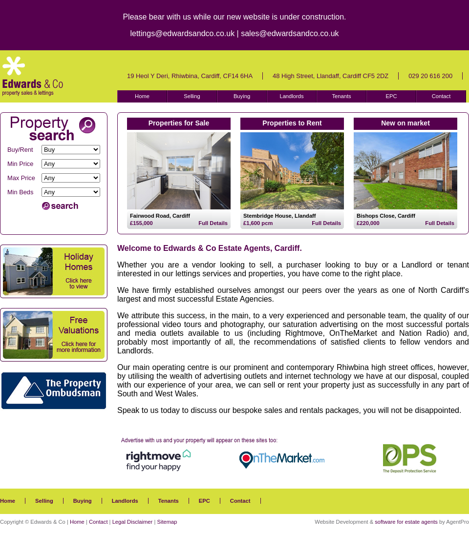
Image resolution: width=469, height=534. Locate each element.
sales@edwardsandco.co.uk (290, 33)
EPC (391, 96)
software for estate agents (406, 522)
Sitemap (167, 522)
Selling (192, 96)
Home (142, 96)
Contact (441, 96)
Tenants (341, 96)
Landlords (291, 96)
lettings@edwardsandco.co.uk (182, 33)
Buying (242, 96)
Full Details (213, 223)
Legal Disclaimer (132, 522)
